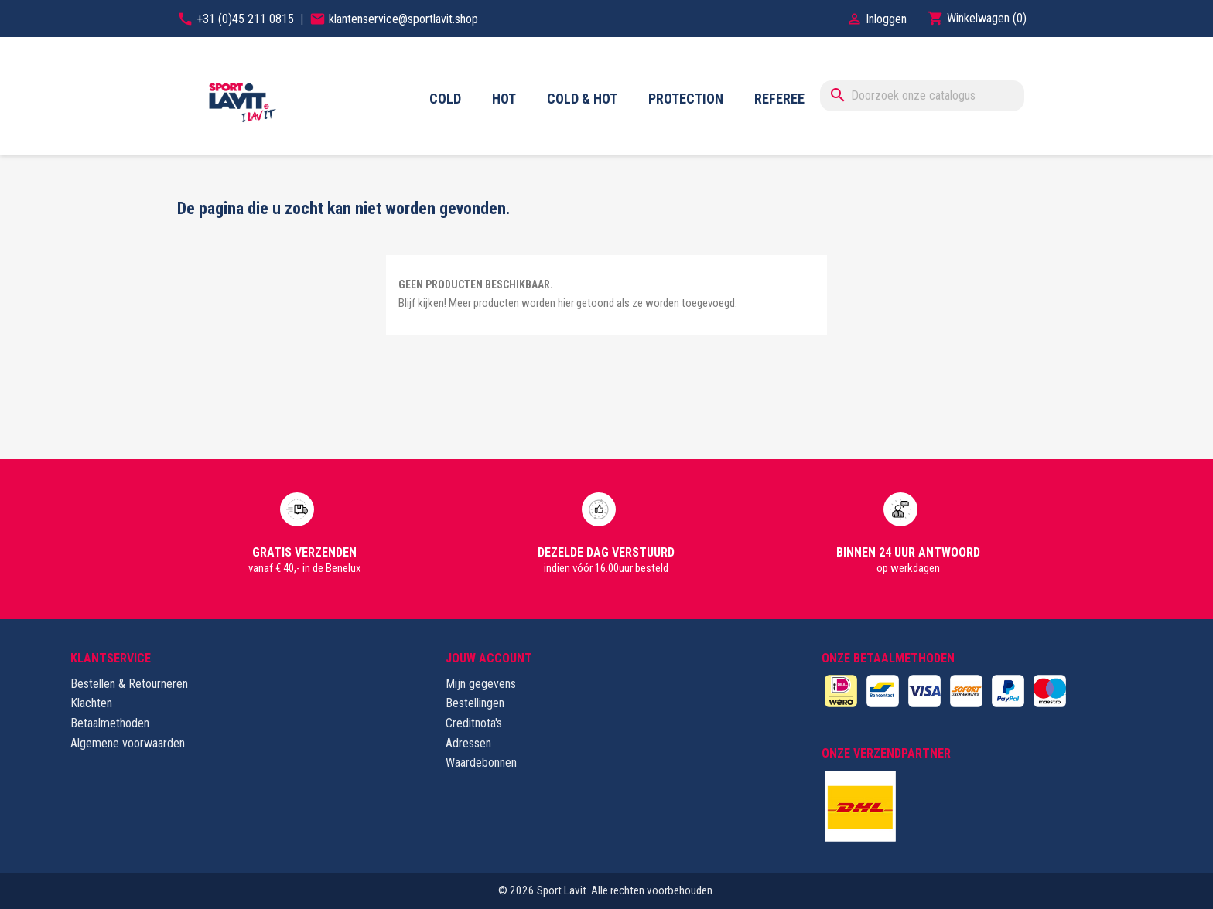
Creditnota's (474, 723)
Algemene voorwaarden (127, 743)
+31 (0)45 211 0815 (246, 19)
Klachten (91, 703)
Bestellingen (475, 703)
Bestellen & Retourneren (129, 683)
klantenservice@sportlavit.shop (403, 19)
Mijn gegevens (481, 683)
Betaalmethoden (109, 723)
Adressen (468, 743)
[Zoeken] (922, 95)
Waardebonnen (481, 762)
